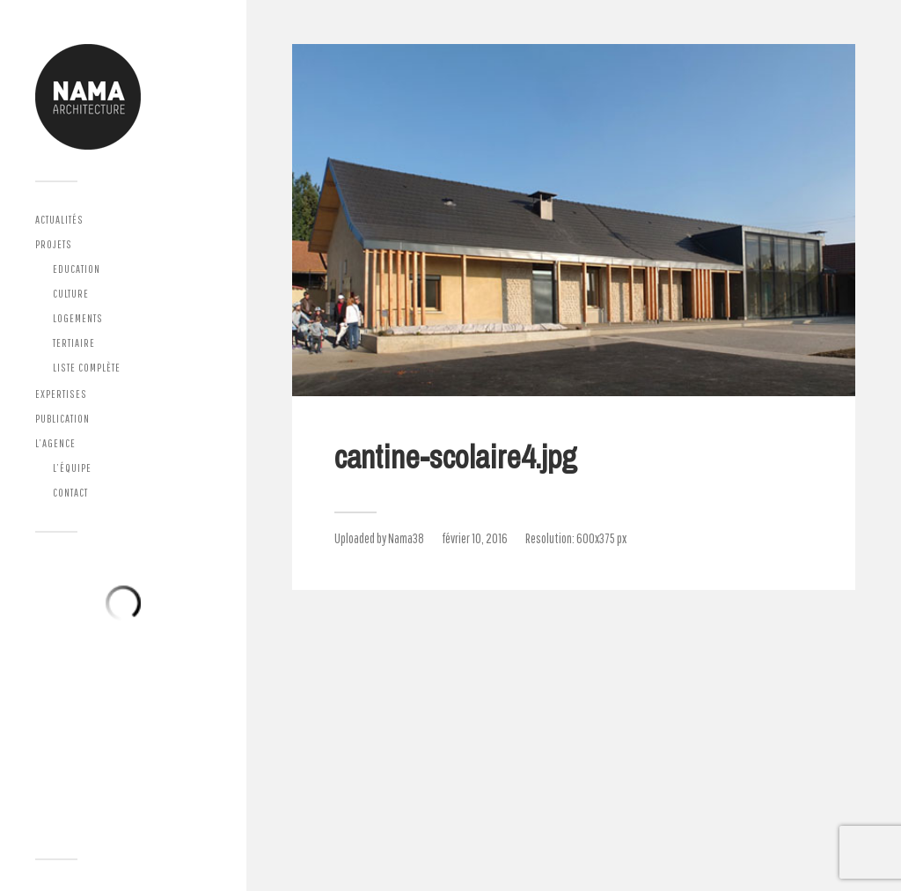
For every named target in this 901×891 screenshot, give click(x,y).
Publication (62, 418)
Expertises (61, 394)
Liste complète (87, 367)
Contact (70, 492)
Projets (53, 244)
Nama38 (406, 538)
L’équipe (72, 468)
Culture (71, 293)
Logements (78, 318)
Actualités (59, 219)
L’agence (55, 443)
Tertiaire (74, 343)
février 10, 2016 (475, 538)
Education (76, 269)
